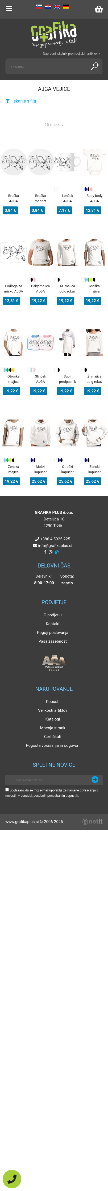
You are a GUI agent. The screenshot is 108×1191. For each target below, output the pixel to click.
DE (66, 6)
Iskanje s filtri (25, 101)
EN (57, 6)
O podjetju (53, 615)
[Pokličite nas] (12, 1179)
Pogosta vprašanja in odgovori (53, 745)
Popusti (53, 701)
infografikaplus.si (55, 545)
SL (39, 6)
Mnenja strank (52, 728)
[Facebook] (45, 552)
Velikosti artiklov (52, 710)
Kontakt (53, 623)
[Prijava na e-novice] (95, 780)
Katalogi (52, 719)
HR (48, 6)
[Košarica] (99, 9)
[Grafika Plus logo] (54, 34)
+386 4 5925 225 (55, 539)
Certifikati (52, 736)
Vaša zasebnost (53, 641)
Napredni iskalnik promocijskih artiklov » (71, 54)
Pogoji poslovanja (52, 632)
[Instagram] (50, 552)
